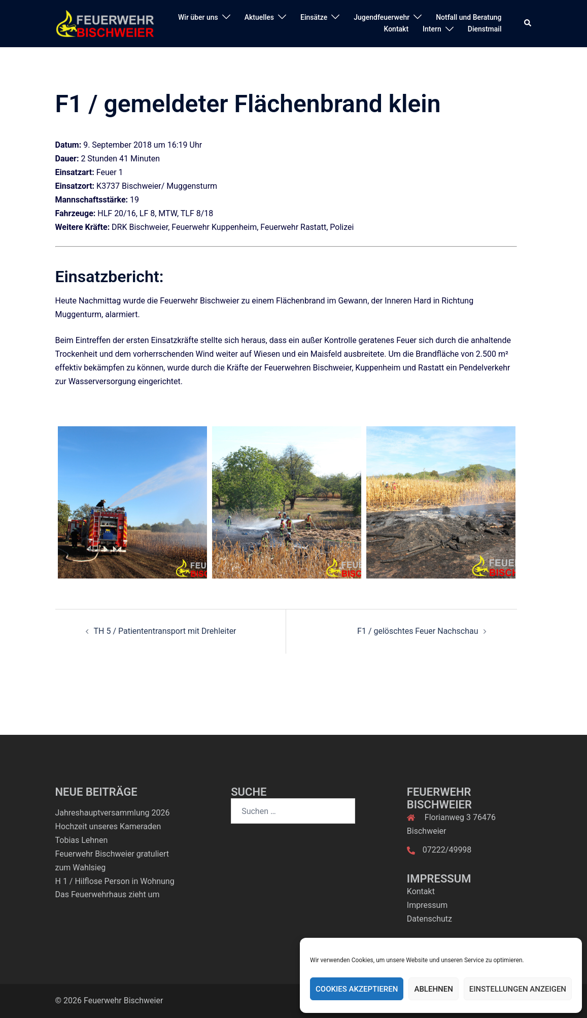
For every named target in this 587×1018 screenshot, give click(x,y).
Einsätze (313, 17)
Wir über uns (198, 17)
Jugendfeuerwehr (381, 17)
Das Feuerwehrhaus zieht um (107, 894)
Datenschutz (429, 919)
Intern (432, 29)
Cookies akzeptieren (357, 989)
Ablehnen (433, 989)
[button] (528, 23)
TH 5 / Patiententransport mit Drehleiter (165, 631)
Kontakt (396, 29)
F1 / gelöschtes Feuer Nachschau (417, 631)
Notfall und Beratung (468, 17)
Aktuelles (259, 17)
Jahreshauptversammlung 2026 (112, 813)
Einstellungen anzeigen (517, 989)
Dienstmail (485, 29)
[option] (132, 502)
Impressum (427, 905)
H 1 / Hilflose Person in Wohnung (115, 881)
